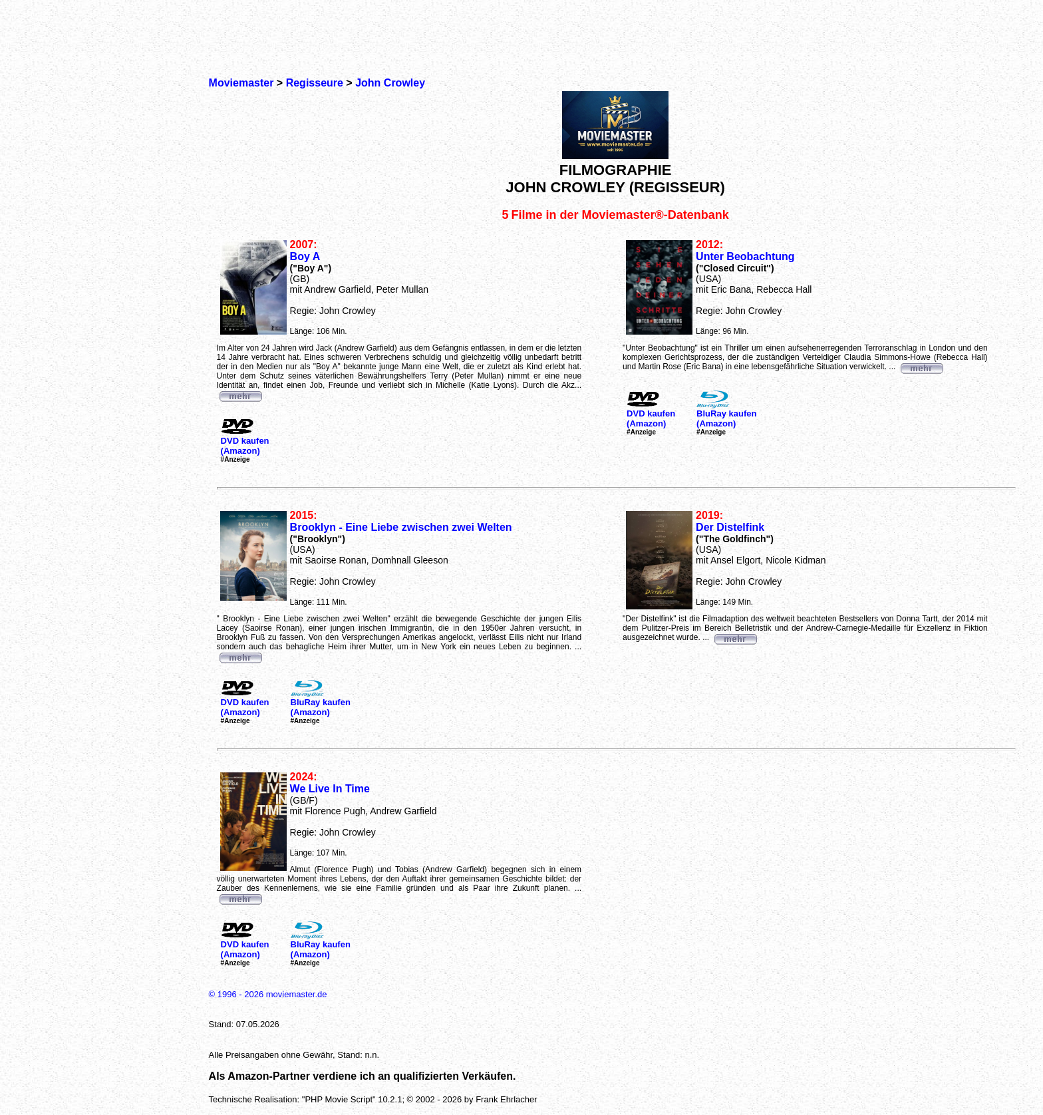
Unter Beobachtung (745, 256)
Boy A (305, 256)
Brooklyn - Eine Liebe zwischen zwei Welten (401, 527)
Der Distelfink (730, 527)
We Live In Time (330, 788)
